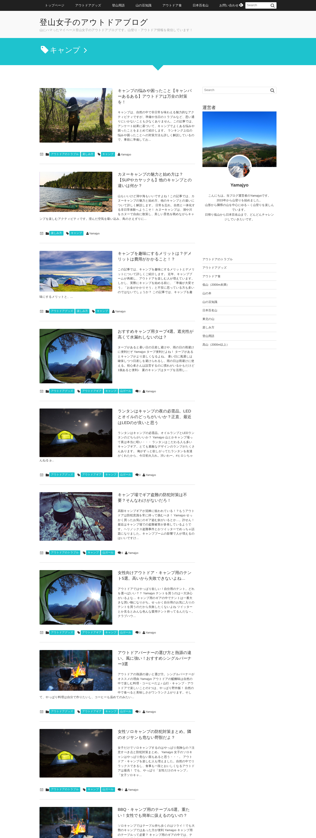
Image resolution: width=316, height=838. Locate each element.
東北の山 (208, 319)
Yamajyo (126, 139)
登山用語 (118, 5)
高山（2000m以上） (215, 344)
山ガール (125, 349)
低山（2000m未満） (215, 284)
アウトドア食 (172, 5)
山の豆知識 (144, 5)
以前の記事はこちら (117, 797)
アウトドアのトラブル (65, 138)
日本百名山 (200, 5)
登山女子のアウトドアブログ (98, 22)
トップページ (54, 5)
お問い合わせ (228, 5)
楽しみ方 (88, 138)
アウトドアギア (92, 349)
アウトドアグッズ (88, 5)
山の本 (206, 293)
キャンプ (108, 138)
